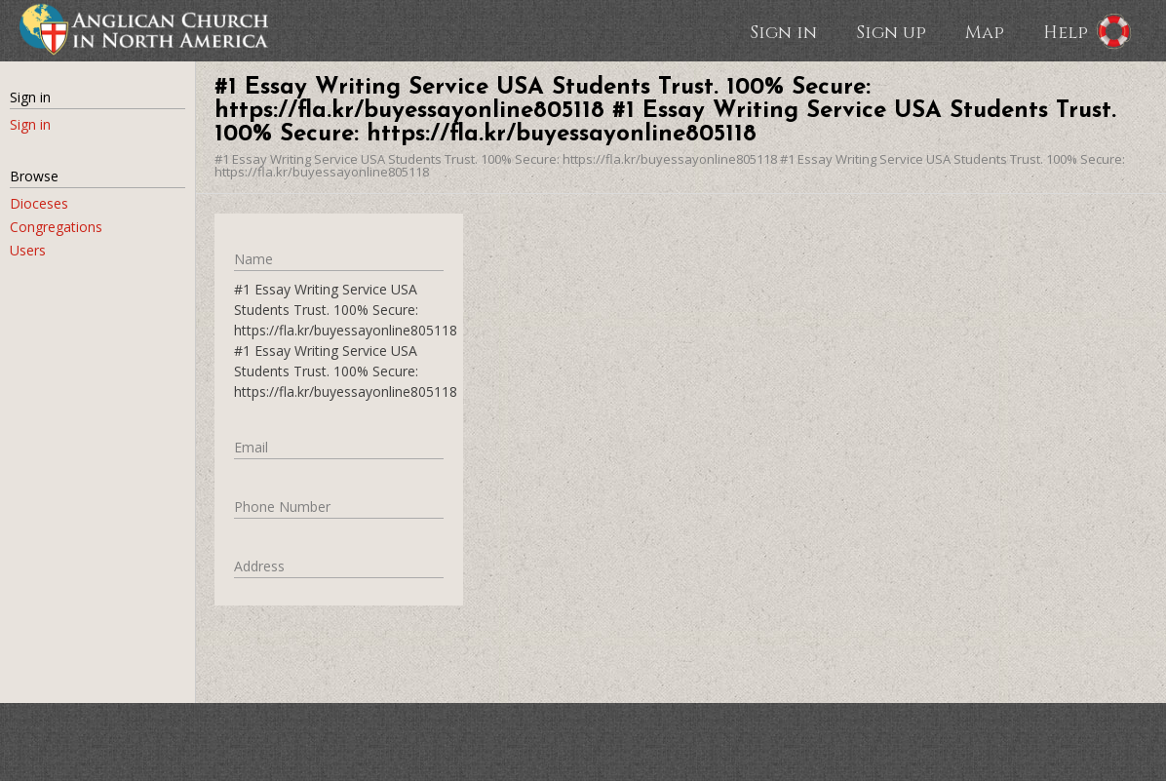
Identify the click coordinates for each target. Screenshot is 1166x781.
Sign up (891, 31)
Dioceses (39, 203)
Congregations (56, 226)
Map (984, 31)
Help (1065, 31)
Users (28, 250)
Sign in (783, 31)
